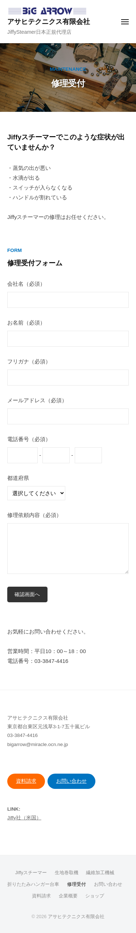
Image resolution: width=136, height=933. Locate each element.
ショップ (94, 896)
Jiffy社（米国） (24, 817)
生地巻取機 (66, 872)
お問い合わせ (71, 781)
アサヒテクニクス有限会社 (48, 21)
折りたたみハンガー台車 (33, 884)
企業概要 (68, 896)
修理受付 (76, 884)
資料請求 (26, 781)
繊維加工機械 (100, 872)
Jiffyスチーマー (31, 872)
